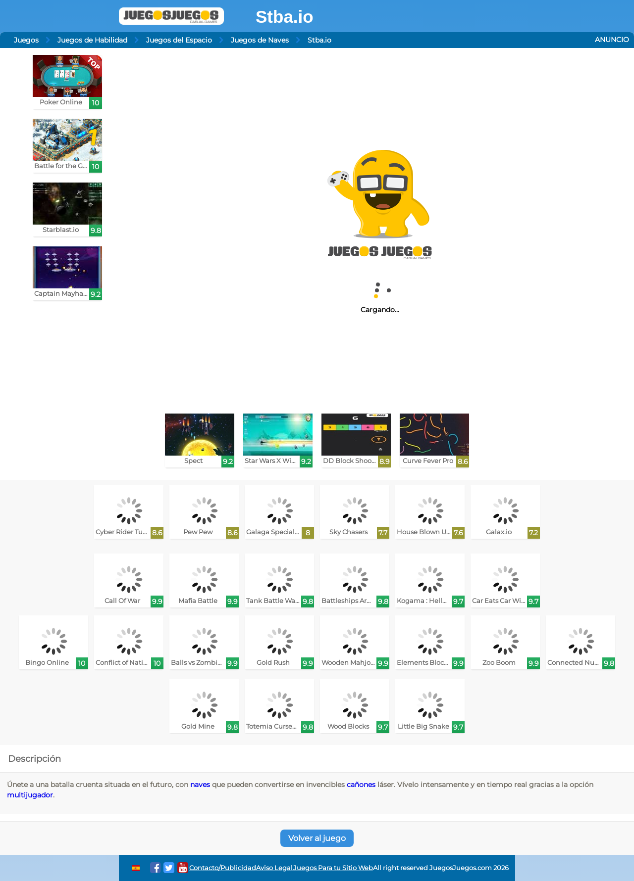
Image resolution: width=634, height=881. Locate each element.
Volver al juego (317, 838)
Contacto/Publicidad (222, 868)
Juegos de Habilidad (92, 40)
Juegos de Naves (260, 40)
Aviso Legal (274, 868)
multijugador (30, 794)
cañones (361, 784)
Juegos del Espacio (179, 40)
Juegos (26, 40)
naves (200, 784)
